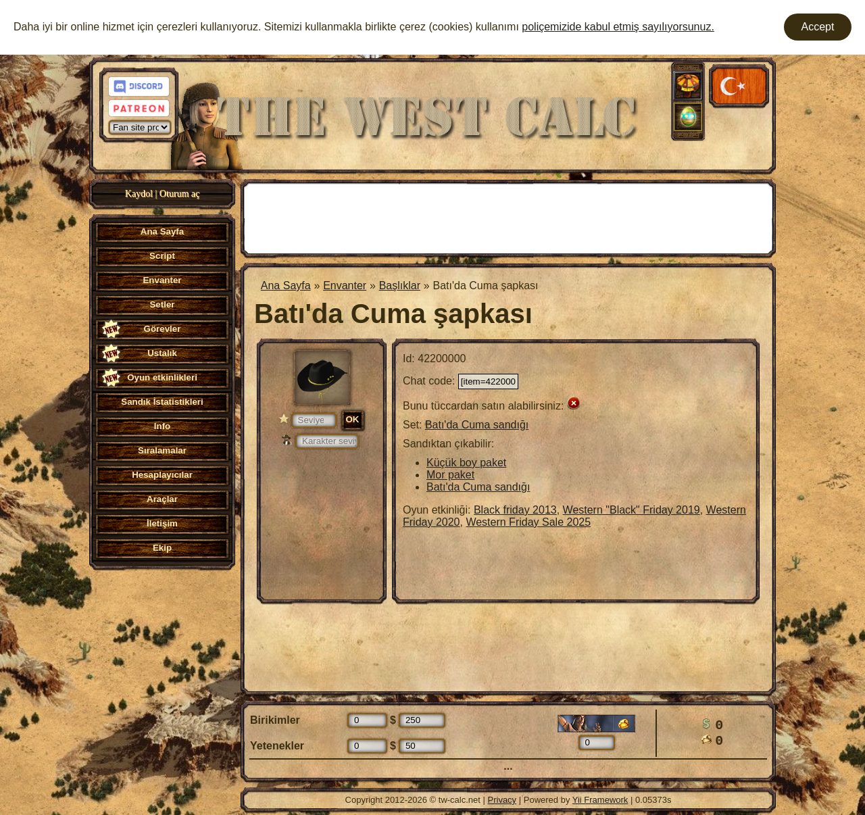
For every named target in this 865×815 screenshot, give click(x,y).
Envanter (344, 285)
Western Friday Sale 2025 (528, 522)
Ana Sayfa (286, 285)
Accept (818, 26)
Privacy (502, 800)
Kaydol (139, 194)
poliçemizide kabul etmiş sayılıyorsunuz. (618, 26)
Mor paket (450, 474)
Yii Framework (600, 800)
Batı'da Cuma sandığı (476, 424)
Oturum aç (179, 194)
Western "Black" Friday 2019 (631, 510)
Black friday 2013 (515, 510)
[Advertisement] (508, 217)
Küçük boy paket (466, 462)
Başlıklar (399, 285)
